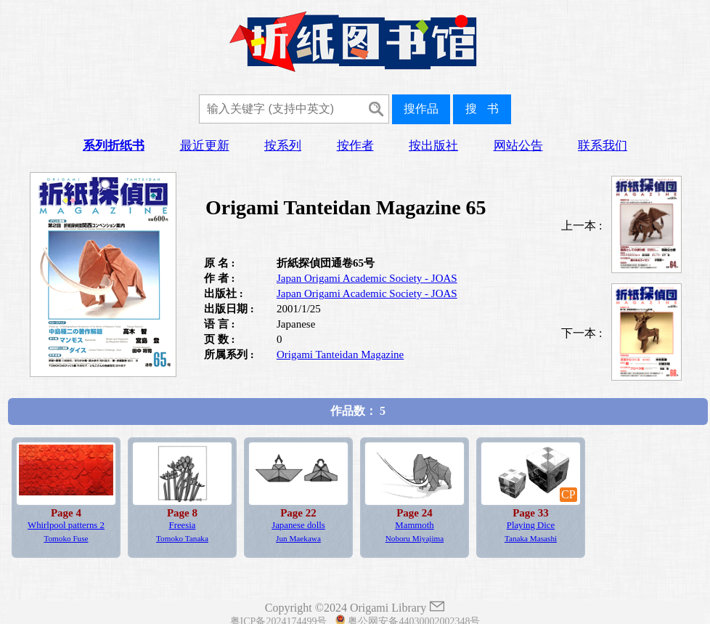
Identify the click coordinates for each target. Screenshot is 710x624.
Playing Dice (531, 525)
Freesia (182, 525)
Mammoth (414, 525)
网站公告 (518, 146)
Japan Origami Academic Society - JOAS (367, 278)
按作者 (355, 146)
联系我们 (602, 146)
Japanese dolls (298, 525)
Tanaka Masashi (531, 538)
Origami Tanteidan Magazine (340, 354)
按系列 (282, 146)
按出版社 (433, 146)
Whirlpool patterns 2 (66, 525)
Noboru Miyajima (414, 538)
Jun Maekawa (298, 538)
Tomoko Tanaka (182, 538)
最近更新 (204, 146)
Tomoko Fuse (66, 538)
